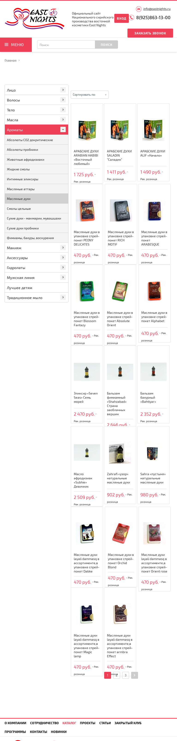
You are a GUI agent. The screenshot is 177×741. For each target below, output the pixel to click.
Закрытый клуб (128, 723)
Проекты (87, 723)
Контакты (38, 732)
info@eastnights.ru (157, 9)
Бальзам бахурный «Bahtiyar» (148, 397)
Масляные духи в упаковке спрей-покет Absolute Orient (120, 319)
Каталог (69, 723)
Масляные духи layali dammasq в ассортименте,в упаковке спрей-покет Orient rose (154, 563)
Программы (15, 732)
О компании (15, 723)
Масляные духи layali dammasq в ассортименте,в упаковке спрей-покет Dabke (86, 563)
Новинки (59, 732)
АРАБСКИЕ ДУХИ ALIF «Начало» (152, 153)
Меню (17, 44)
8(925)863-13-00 (153, 17)
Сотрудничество (44, 723)
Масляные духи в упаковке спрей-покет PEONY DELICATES (87, 238)
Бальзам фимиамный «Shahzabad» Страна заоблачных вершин (117, 403)
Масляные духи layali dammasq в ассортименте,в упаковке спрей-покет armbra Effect (120, 645)
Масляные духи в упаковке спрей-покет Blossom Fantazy (87, 319)
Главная (11, 60)
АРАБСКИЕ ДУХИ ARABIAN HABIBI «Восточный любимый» (86, 157)
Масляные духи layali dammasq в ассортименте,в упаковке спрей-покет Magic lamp (86, 645)
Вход (121, 18)
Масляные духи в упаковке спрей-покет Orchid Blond (121, 561)
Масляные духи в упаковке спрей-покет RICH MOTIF (121, 238)
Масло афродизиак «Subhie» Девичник (83, 480)
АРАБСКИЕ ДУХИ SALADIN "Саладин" (119, 155)
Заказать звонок (150, 33)
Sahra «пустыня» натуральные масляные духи (153, 478)
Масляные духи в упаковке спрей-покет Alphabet (154, 317)
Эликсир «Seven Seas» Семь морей (86, 397)
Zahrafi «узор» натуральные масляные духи (118, 478)
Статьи (105, 723)
